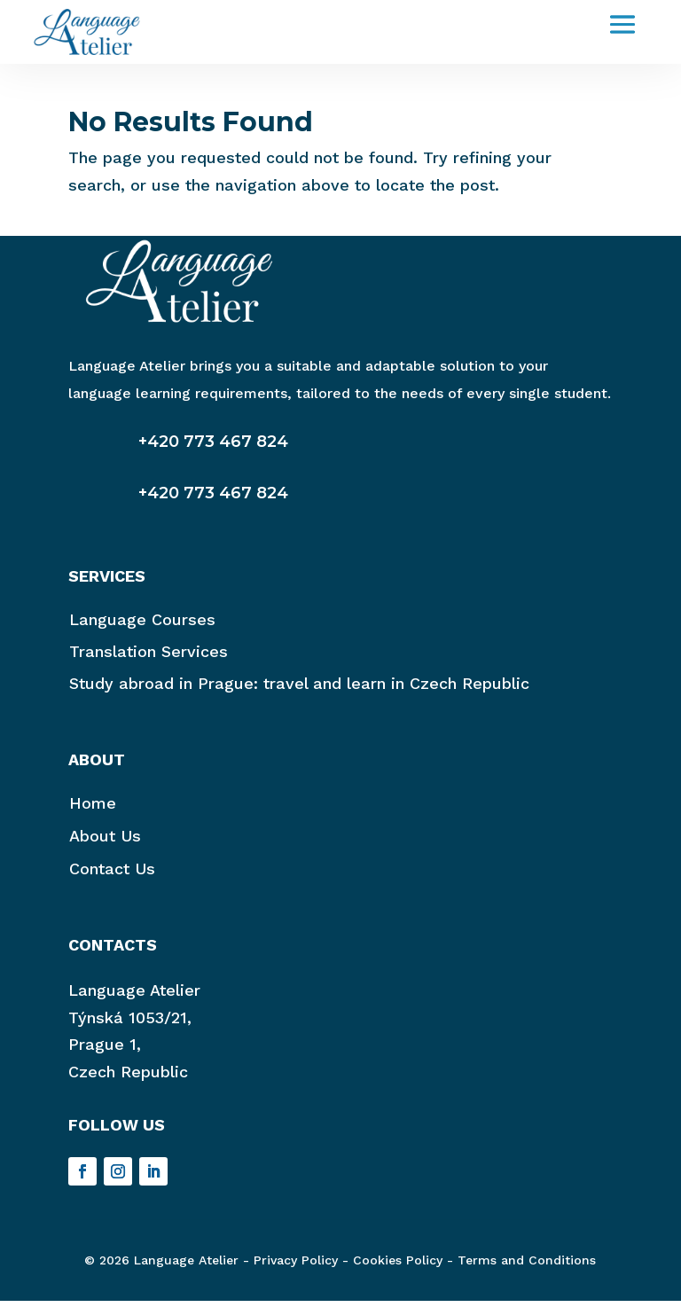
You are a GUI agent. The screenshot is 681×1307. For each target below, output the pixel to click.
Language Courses (142, 625)
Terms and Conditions (527, 1266)
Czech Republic (128, 1077)
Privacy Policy (296, 1266)
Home (92, 809)
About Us (105, 842)
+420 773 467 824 (213, 448)
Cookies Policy (397, 1266)
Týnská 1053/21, (130, 1023)
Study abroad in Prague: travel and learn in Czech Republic (299, 689)
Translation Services (148, 657)
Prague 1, (104, 1050)
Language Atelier (134, 996)
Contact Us (112, 874)
